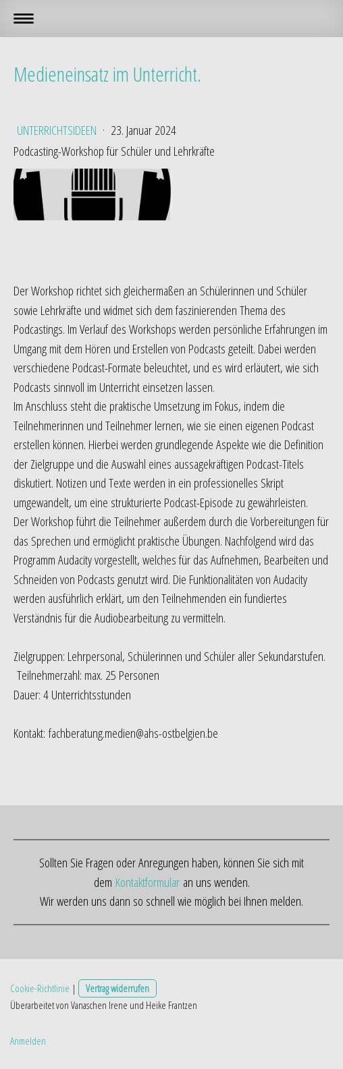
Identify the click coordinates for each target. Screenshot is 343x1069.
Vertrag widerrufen (117, 988)
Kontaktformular (147, 882)
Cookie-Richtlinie (40, 988)
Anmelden (28, 1040)
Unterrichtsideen (58, 130)
